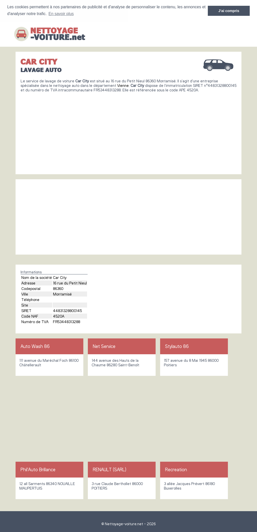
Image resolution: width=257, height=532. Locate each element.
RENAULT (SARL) (109, 469)
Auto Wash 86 (35, 346)
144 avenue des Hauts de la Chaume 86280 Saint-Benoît (115, 362)
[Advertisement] (128, 131)
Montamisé (62, 293)
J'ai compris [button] (228, 11)
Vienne (123, 85)
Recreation (176, 469)
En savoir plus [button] (61, 14)
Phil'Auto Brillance (38, 469)
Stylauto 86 (177, 346)
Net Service (104, 346)
